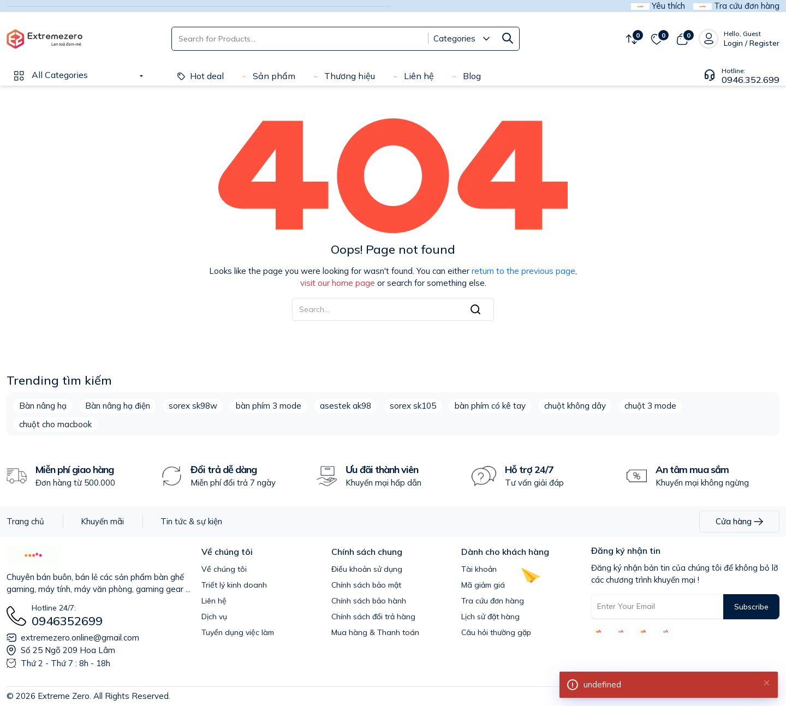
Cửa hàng (739, 521)
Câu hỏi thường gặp (496, 632)
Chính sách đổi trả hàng (373, 616)
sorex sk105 (413, 405)
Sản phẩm (267, 75)
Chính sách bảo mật (366, 585)
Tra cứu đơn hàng (492, 601)
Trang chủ (25, 521)
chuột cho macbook (55, 424)
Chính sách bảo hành (368, 601)
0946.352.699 (750, 79)
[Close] (766, 682)
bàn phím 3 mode (268, 405)
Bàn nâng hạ (43, 405)
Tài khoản (479, 569)
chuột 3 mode (650, 405)
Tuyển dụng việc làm (237, 632)
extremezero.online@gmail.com (80, 637)
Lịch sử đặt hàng (490, 616)
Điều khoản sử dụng (366, 569)
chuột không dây (575, 405)
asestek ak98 (345, 405)
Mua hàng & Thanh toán (375, 632)
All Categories (50, 74)
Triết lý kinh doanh (234, 585)
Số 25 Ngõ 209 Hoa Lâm (68, 650)
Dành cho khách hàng (505, 551)
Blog (465, 75)
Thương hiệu (343, 75)
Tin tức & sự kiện (191, 521)
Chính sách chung (366, 551)
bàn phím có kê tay (490, 405)
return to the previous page (523, 271)
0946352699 (67, 621)
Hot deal (200, 75)
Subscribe (751, 607)
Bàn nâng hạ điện (117, 405)
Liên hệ (412, 75)
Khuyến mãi (102, 521)
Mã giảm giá (483, 585)
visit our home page (337, 283)
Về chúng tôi (227, 551)
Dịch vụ (214, 616)
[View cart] (682, 38)
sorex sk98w (193, 405)
